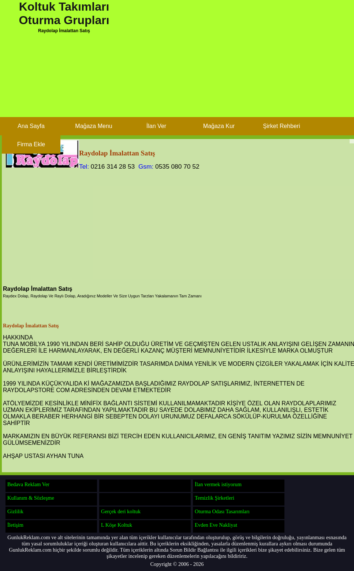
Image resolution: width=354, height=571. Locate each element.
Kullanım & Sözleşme (30, 498)
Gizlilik (15, 511)
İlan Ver (156, 126)
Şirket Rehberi (281, 126)
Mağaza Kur (219, 126)
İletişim (15, 525)
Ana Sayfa (31, 126)
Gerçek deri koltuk (121, 511)
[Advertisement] (164, 94)
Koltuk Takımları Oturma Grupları (64, 13)
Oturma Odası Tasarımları (222, 511)
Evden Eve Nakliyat (216, 525)
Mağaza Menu (93, 126)
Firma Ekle (31, 144)
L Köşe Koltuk (116, 525)
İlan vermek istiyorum (218, 484)
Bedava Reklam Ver (28, 484)
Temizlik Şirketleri (214, 498)
